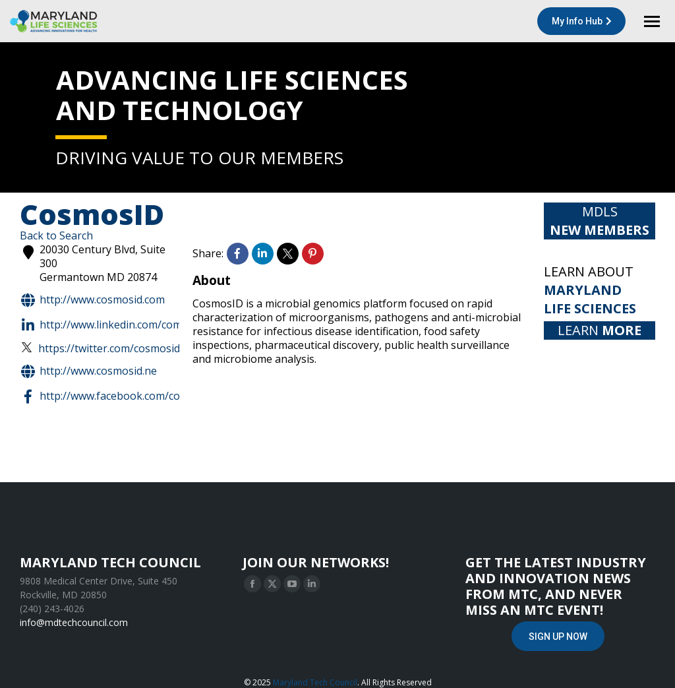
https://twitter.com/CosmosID (101, 349)
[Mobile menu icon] (652, 21)
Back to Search (56, 235)
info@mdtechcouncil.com (74, 622)
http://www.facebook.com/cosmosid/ (119, 396)
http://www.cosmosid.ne (88, 371)
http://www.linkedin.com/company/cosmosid (138, 325)
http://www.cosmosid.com (92, 300)
